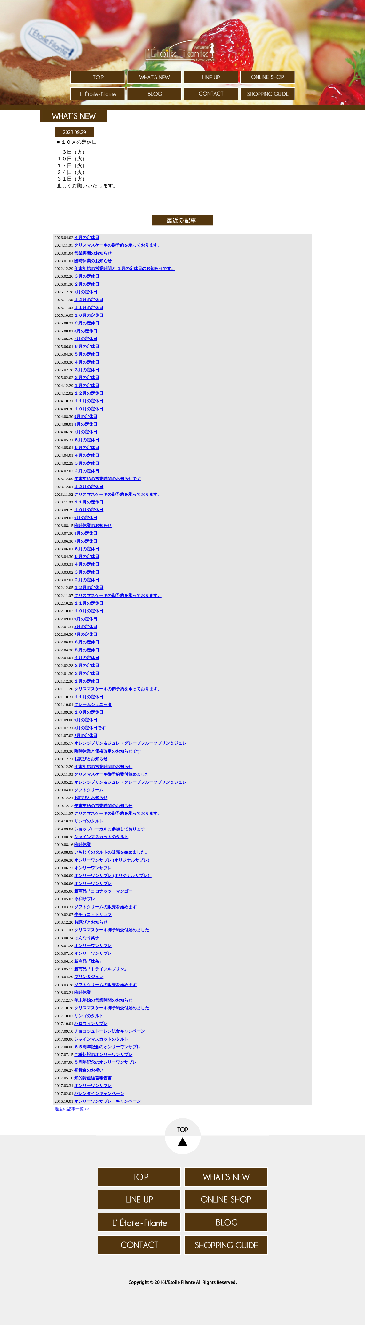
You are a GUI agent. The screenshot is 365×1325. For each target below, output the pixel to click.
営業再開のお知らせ (93, 253)
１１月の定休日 (88, 307)
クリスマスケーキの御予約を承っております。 (118, 245)
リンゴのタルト (88, 821)
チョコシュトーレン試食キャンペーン (111, 1031)
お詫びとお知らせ (90, 759)
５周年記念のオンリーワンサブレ (105, 1062)
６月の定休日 (86, 346)
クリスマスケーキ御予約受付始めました (111, 774)
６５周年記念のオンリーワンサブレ (107, 1046)
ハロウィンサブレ (90, 1023)
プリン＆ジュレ (88, 976)
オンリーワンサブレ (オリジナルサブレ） (113, 860)
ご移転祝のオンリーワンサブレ (103, 1054)
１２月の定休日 (88, 299)
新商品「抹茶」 (88, 961)
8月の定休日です (90, 727)
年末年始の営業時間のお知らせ (103, 766)
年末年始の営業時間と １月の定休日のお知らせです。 (124, 268)
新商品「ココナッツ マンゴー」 (105, 891)
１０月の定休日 (88, 315)
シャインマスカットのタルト (101, 836)
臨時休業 (82, 844)
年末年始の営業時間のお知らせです (107, 478)
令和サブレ (84, 898)
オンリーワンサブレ (93, 867)
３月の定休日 (86, 276)
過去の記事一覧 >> (72, 1109)
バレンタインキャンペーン (99, 1093)
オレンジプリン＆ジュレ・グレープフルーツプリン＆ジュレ (130, 743)
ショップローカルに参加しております (109, 829)
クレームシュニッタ (93, 704)
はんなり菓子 (86, 938)
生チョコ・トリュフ (93, 914)
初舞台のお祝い (88, 1070)
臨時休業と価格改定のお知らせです (107, 751)
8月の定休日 (85, 331)
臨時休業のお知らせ (93, 260)
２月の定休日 (86, 284)
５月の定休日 (86, 354)
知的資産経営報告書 (93, 1078)
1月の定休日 (85, 292)
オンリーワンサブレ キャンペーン (107, 1101)
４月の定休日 (86, 237)
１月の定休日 (86, 385)
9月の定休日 (85, 416)
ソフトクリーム (88, 790)
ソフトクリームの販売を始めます (105, 906)
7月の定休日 (85, 338)
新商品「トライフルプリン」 (101, 969)
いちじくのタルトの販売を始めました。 (111, 852)
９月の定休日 (86, 323)
